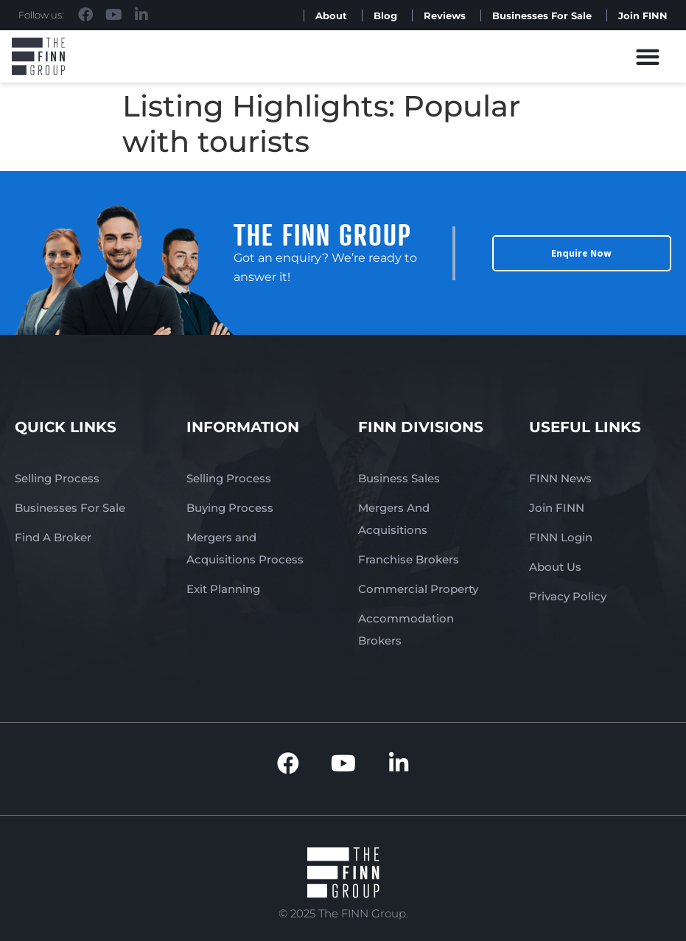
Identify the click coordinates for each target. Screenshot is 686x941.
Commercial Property (418, 589)
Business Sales (399, 478)
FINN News (560, 478)
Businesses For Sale (542, 15)
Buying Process (229, 508)
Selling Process (57, 478)
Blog (385, 15)
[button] (648, 56)
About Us (555, 567)
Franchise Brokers (408, 559)
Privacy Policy (567, 596)
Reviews (445, 15)
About (331, 15)
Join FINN (643, 15)
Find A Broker (53, 537)
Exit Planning (223, 589)
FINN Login (560, 537)
